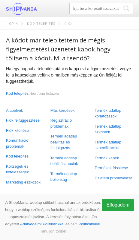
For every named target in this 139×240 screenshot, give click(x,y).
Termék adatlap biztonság (63, 177)
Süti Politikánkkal (85, 224)
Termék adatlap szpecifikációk (108, 145)
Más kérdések (62, 110)
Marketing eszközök (23, 182)
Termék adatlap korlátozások (108, 113)
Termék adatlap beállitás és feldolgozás (63, 142)
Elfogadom (118, 204)
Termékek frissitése (111, 168)
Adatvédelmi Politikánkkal (42, 224)
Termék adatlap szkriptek (108, 129)
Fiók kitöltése (17, 130)
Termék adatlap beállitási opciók (64, 161)
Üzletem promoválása (113, 178)
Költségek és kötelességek (17, 169)
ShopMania (36, 9)
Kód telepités (41, 23)
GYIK (13, 23)
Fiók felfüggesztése (23, 120)
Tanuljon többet (53, 231)
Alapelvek (14, 110)
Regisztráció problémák (61, 123)
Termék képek (107, 158)
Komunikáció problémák (17, 143)
